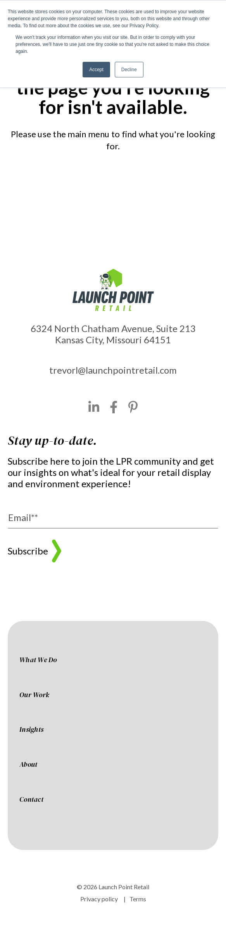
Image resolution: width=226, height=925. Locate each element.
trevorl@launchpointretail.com (113, 370)
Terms (137, 898)
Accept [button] (96, 69)
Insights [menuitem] (31, 730)
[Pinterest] (133, 407)
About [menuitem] (28, 765)
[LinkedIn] (94, 407)
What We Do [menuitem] (38, 660)
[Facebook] (114, 407)
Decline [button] (129, 69)
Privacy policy (99, 898)
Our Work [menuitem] (34, 695)
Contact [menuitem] (31, 800)
